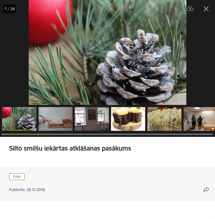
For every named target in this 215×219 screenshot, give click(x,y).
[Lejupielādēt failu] (190, 8)
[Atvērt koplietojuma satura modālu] (206, 189)
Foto (17, 176)
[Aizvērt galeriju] (206, 9)
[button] (19, 119)
